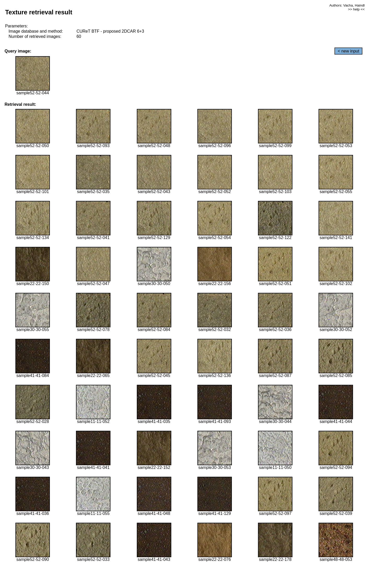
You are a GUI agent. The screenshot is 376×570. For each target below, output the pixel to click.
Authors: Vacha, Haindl (347, 5)
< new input (348, 51)
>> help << (356, 9)
